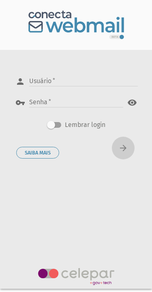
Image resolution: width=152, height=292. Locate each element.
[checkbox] (76, 125)
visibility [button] (132, 102)
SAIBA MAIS (38, 153)
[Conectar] (123, 148)
